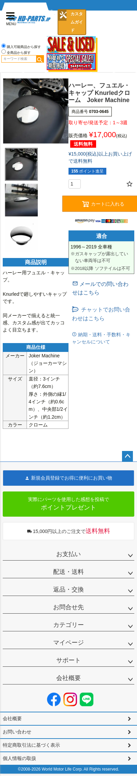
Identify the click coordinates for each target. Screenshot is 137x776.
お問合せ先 (68, 607)
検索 (40, 58)
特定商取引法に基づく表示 (31, 745)
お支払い (68, 554)
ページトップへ (127, 456)
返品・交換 (68, 589)
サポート (68, 660)
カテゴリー (68, 624)
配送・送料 (68, 571)
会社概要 (68, 678)
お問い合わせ (17, 731)
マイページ (68, 642)
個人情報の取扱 (19, 758)
